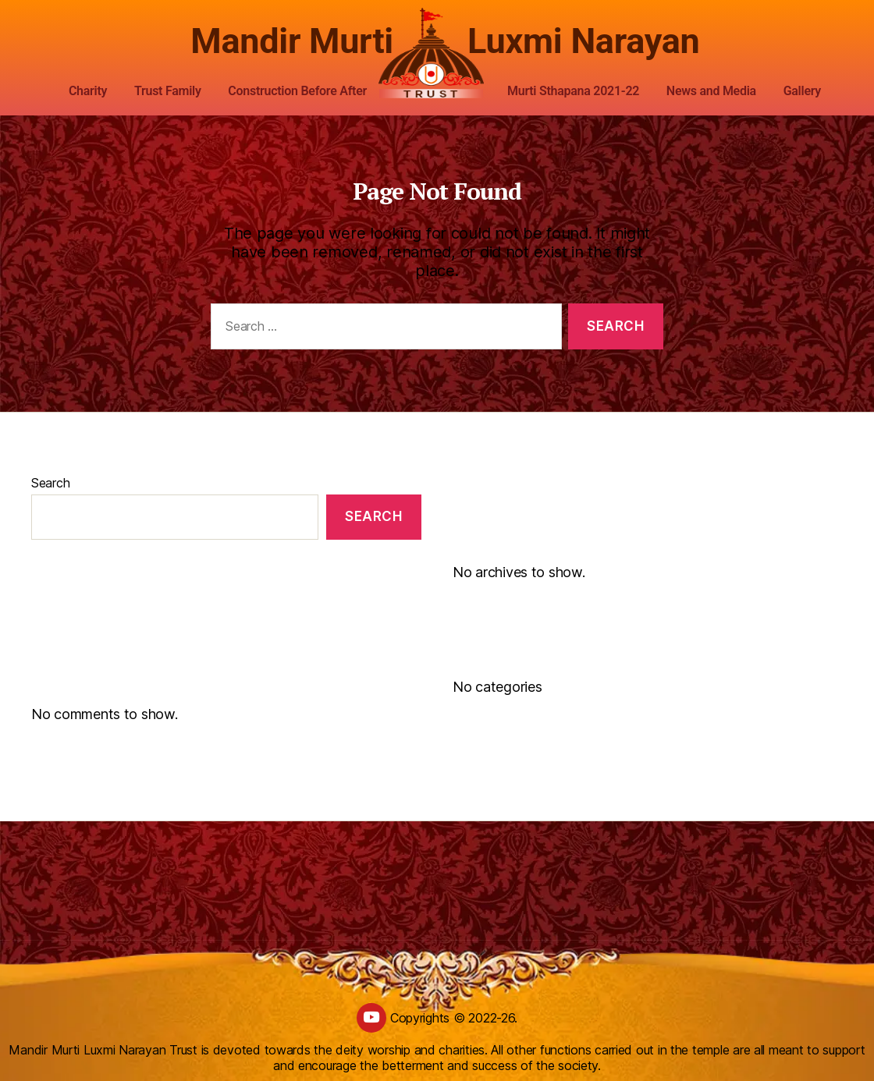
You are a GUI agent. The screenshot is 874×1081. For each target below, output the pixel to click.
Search (50, 483)
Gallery (802, 90)
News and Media (711, 90)
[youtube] (371, 1018)
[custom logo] (437, 54)
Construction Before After (297, 90)
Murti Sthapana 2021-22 (573, 90)
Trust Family (167, 90)
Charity (88, 90)
